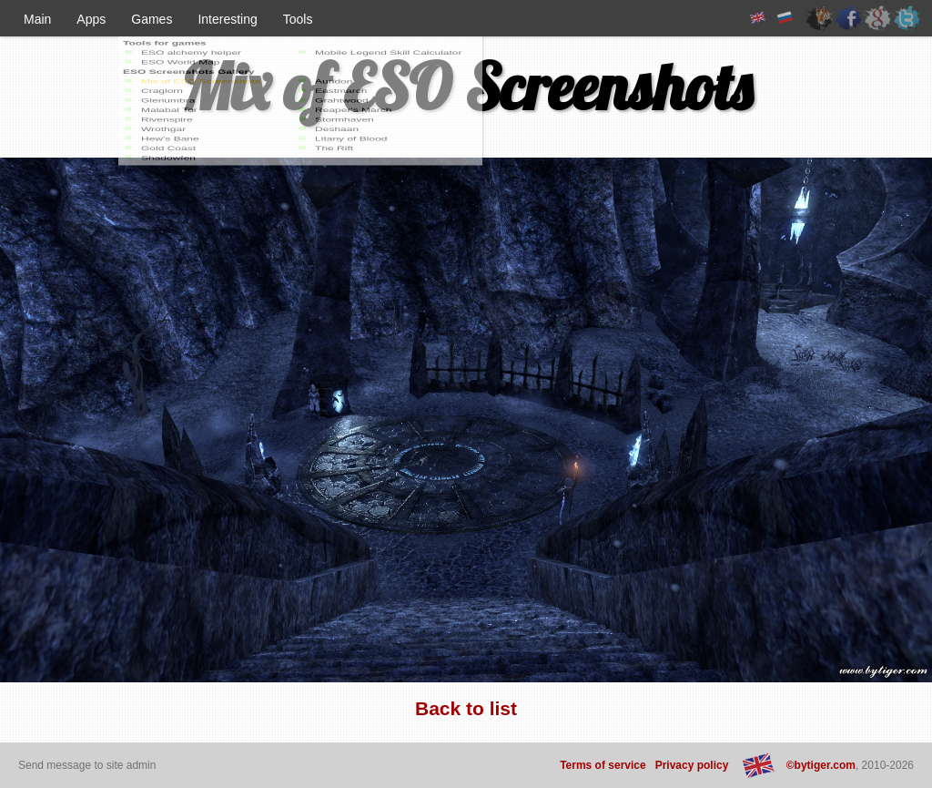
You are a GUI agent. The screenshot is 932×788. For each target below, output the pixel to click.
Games (151, 19)
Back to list (466, 708)
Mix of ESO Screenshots (466, 86)
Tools (298, 19)
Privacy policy (692, 765)
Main (37, 19)
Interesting (227, 19)
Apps (91, 19)
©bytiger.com (821, 765)
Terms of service (603, 765)
